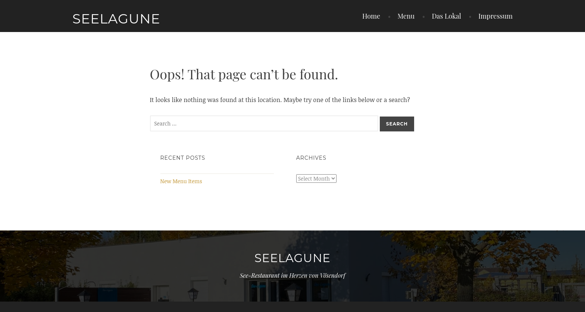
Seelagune (116, 18)
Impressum (495, 16)
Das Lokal (446, 16)
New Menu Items (181, 181)
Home (371, 16)
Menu (405, 16)
